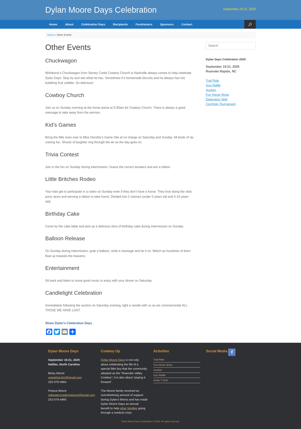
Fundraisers (143, 24)
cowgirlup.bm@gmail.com (65, 377)
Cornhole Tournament (221, 104)
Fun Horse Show (217, 94)
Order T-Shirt (160, 380)
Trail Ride (212, 80)
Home (53, 24)
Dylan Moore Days (113, 359)
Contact (186, 24)
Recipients (120, 24)
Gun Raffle (213, 85)
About (69, 24)
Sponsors (167, 24)
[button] (250, 24)
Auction (211, 90)
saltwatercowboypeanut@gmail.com (71, 395)
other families (128, 408)
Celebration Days (93, 24)
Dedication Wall (216, 99)
